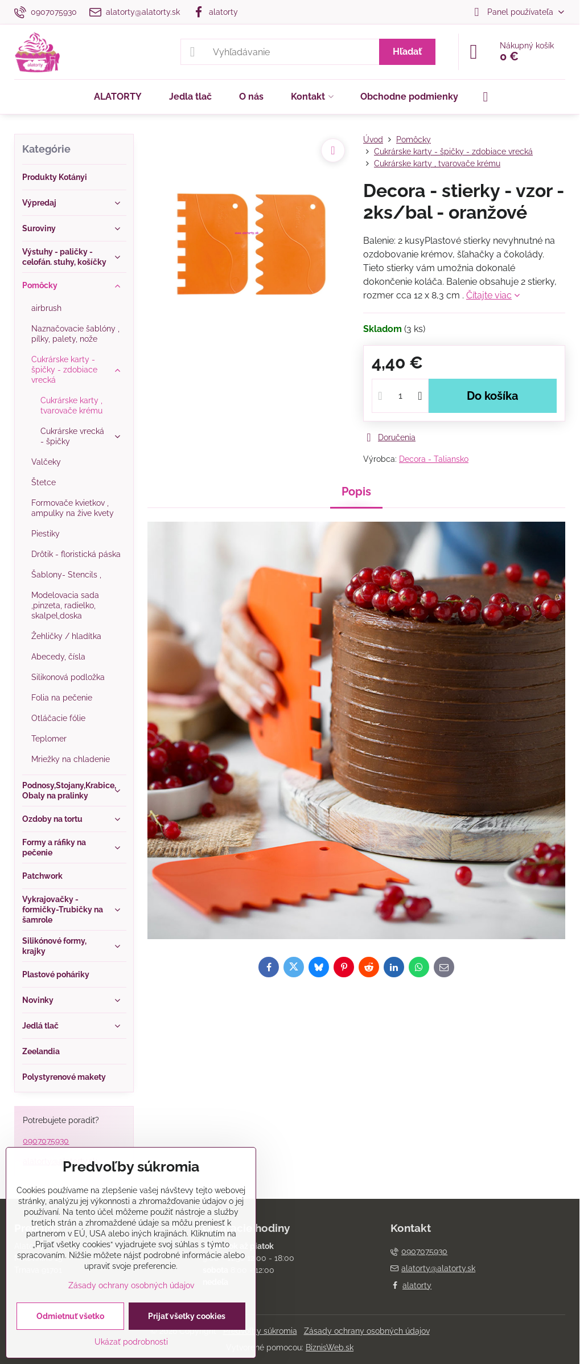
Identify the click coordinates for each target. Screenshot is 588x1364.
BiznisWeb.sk (329, 1347)
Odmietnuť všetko (70, 1316)
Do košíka (492, 396)
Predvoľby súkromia (260, 1331)
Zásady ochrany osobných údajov (367, 1331)
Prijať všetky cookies (186, 1316)
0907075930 (46, 1140)
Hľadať (407, 51)
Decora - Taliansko (433, 459)
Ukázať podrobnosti (131, 1341)
